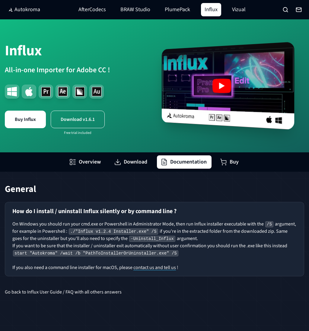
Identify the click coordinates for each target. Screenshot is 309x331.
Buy (229, 162)
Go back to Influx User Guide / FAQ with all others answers (63, 292)
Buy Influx (25, 119)
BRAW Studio (135, 9)
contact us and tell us (154, 267)
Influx (211, 9)
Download (130, 162)
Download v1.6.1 (78, 119)
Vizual (239, 9)
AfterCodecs (92, 9)
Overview (85, 162)
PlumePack (177, 9)
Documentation (184, 162)
